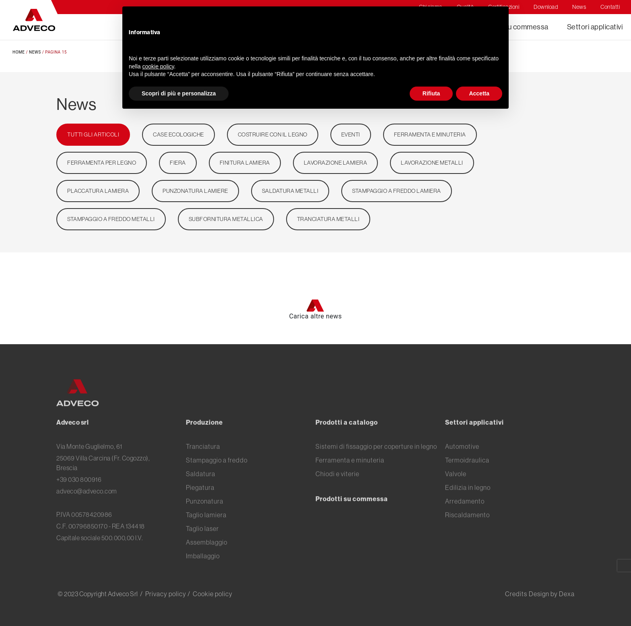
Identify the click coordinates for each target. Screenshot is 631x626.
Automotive (462, 459)
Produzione (204, 435)
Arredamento (465, 514)
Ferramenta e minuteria (430, 134)
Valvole (455, 487)
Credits (516, 594)
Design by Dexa (552, 594)
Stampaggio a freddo (216, 473)
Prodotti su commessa (352, 512)
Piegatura (200, 500)
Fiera (178, 162)
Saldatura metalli (290, 190)
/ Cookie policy (210, 594)
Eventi (350, 134)
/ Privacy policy (163, 594)
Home (18, 52)
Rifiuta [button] (431, 93)
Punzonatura (204, 514)
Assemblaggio (206, 555)
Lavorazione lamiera (335, 162)
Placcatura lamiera (98, 190)
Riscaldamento (467, 528)
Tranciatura (203, 459)
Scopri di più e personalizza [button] (179, 93)
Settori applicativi (595, 26)
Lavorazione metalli (432, 162)
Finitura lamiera (245, 162)
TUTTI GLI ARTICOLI (93, 134)
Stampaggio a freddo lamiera (396, 190)
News (35, 52)
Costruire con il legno (272, 134)
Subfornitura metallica (226, 219)
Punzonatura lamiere (195, 190)
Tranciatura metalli (328, 219)
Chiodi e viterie (337, 487)
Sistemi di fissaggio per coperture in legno (376, 459)
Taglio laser (202, 541)
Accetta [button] (479, 93)
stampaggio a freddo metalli (111, 219)
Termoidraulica (467, 473)
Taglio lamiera (206, 528)
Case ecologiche (178, 134)
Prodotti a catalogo (347, 435)
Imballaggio (203, 569)
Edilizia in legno (468, 500)
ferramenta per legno (101, 162)
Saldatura (200, 487)
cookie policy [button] (158, 66)
